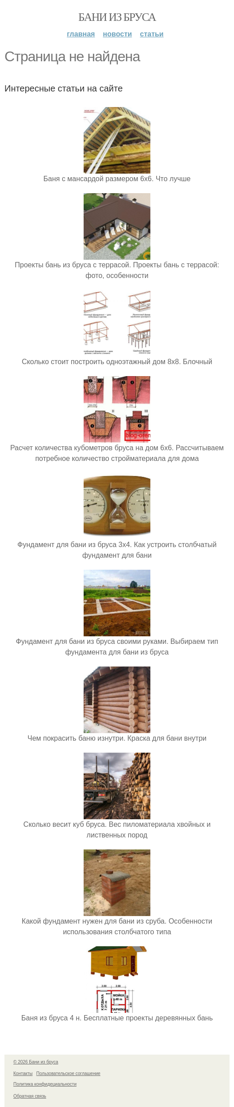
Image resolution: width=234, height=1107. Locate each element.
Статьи (152, 34)
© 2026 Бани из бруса (35, 1061)
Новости (117, 34)
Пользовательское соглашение (68, 1073)
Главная (81, 34)
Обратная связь (29, 1096)
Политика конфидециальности (45, 1084)
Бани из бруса (117, 17)
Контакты (22, 1073)
